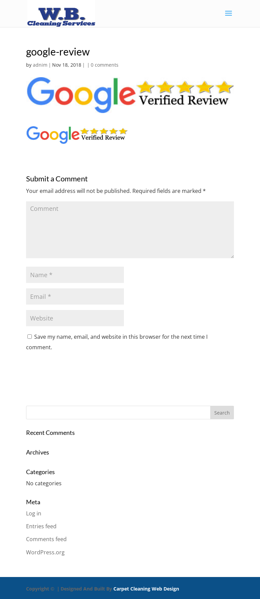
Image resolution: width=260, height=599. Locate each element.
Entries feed (41, 526)
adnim (40, 65)
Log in (33, 513)
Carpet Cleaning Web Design (146, 588)
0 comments (104, 65)
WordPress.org (45, 552)
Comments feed (46, 539)
